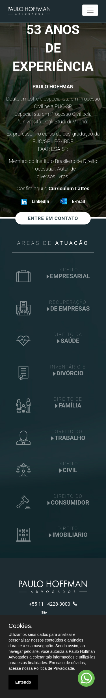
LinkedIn (40, 201)
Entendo (23, 682)
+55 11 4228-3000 (53, 604)
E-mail (78, 201)
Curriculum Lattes (68, 188)
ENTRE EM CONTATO (53, 218)
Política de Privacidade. (54, 668)
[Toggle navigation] (90, 10)
